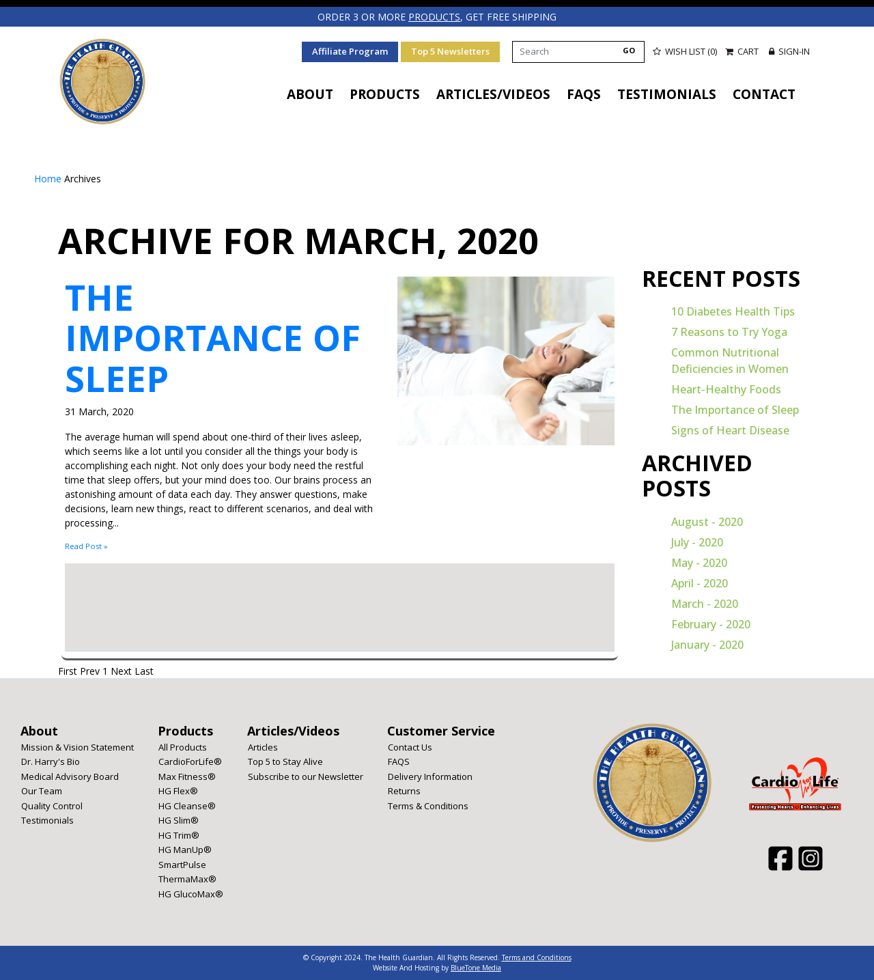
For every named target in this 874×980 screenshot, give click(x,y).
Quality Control (52, 806)
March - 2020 (704, 603)
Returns (404, 791)
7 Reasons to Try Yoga (729, 331)
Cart (743, 51)
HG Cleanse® (187, 806)
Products (385, 94)
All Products (182, 747)
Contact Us (410, 747)
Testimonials (666, 94)
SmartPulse (182, 864)
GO (629, 50)
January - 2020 (707, 644)
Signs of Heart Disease (730, 430)
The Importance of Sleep (213, 337)
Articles (263, 747)
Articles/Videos (493, 94)
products (434, 16)
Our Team (41, 791)
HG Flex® (178, 791)
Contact (764, 94)
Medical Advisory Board (70, 776)
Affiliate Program (350, 51)
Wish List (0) (685, 51)
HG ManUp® (185, 849)
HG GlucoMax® (190, 894)
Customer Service (441, 731)
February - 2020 (710, 624)
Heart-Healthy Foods (726, 389)
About (310, 94)
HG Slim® (178, 820)
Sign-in (789, 51)
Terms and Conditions (537, 957)
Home (49, 178)
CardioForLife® (190, 761)
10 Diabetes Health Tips (733, 311)
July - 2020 (697, 542)
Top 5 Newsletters (450, 51)
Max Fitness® (187, 776)
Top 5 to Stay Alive (285, 761)
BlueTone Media (476, 967)
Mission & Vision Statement (77, 747)
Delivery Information (430, 776)
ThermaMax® (187, 879)
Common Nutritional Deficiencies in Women (730, 360)
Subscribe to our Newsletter (305, 776)
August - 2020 (707, 521)
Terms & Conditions (428, 806)
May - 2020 (699, 562)
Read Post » (86, 546)
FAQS (584, 94)
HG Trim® (178, 835)
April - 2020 (699, 583)
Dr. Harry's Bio (50, 761)
